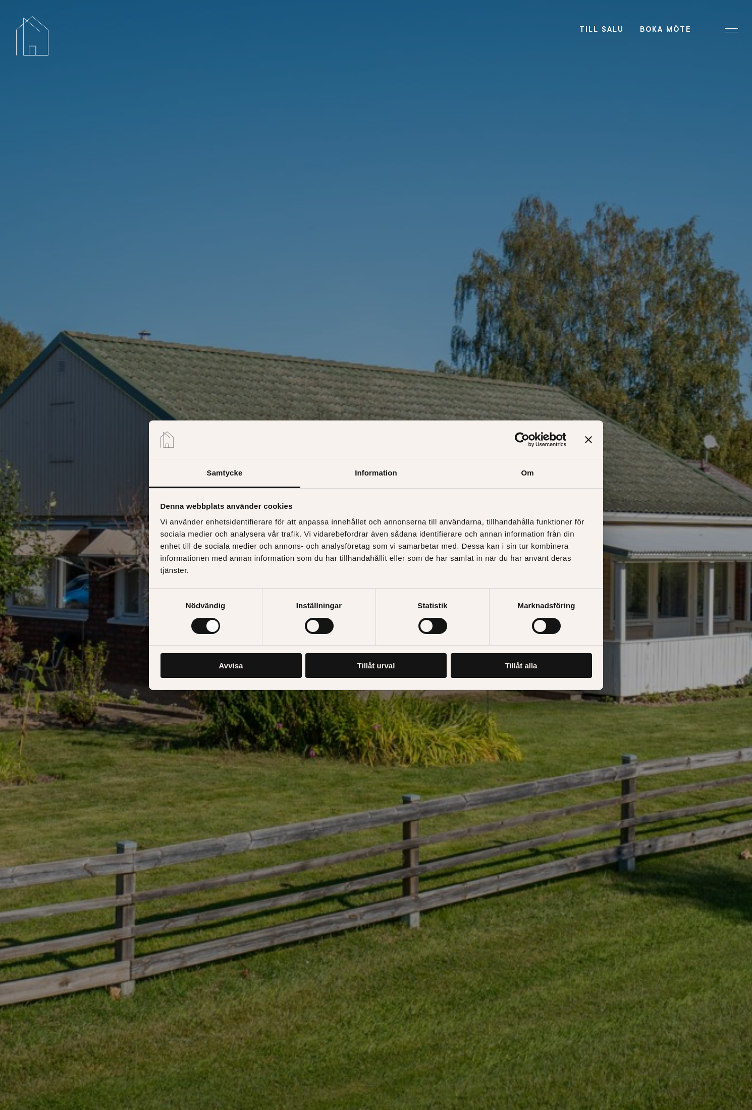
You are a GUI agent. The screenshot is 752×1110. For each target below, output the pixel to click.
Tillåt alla (521, 665)
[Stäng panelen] (588, 439)
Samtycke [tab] (225, 472)
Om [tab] (527, 472)
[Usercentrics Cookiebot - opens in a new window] (522, 439)
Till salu (601, 29)
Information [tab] (376, 472)
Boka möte (665, 29)
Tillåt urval (376, 665)
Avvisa (231, 665)
